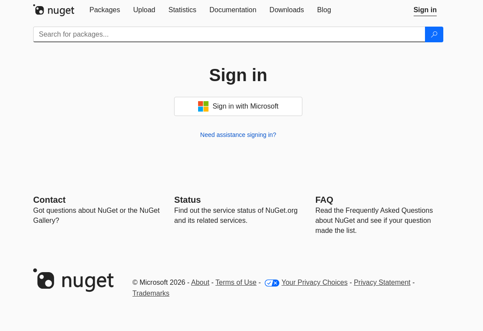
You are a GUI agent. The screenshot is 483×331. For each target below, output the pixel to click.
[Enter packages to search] (229, 34)
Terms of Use (236, 282)
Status (187, 200)
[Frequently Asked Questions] (324, 200)
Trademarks (151, 293)
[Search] (434, 34)
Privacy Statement (382, 282)
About (200, 282)
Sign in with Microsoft (238, 106)
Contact (49, 200)
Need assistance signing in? (238, 134)
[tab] (105, 10)
